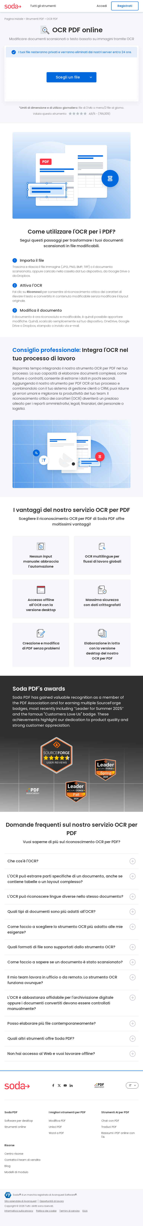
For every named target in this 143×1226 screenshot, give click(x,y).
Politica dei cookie (46, 1210)
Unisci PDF (55, 1127)
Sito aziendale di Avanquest (20, 1201)
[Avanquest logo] (7, 1195)
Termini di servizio (69, 1210)
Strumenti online (15, 1127)
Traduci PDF (109, 1127)
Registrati (124, 6)
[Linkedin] (71, 1085)
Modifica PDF (57, 1121)
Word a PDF (56, 1133)
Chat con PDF (110, 1121)
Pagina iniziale (13, 19)
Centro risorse (13, 1154)
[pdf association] (99, 1085)
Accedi (102, 6)
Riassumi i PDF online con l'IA (118, 1135)
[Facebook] (53, 1085)
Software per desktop (18, 1121)
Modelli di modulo (16, 1172)
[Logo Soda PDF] (12, 6)
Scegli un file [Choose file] (68, 77)
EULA (85, 1210)
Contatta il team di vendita (22, 1160)
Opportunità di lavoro (51, 1201)
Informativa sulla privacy (18, 1210)
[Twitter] (59, 1085)
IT (132, 1085)
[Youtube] (65, 1085)
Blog (7, 1166)
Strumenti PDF (35, 19)
